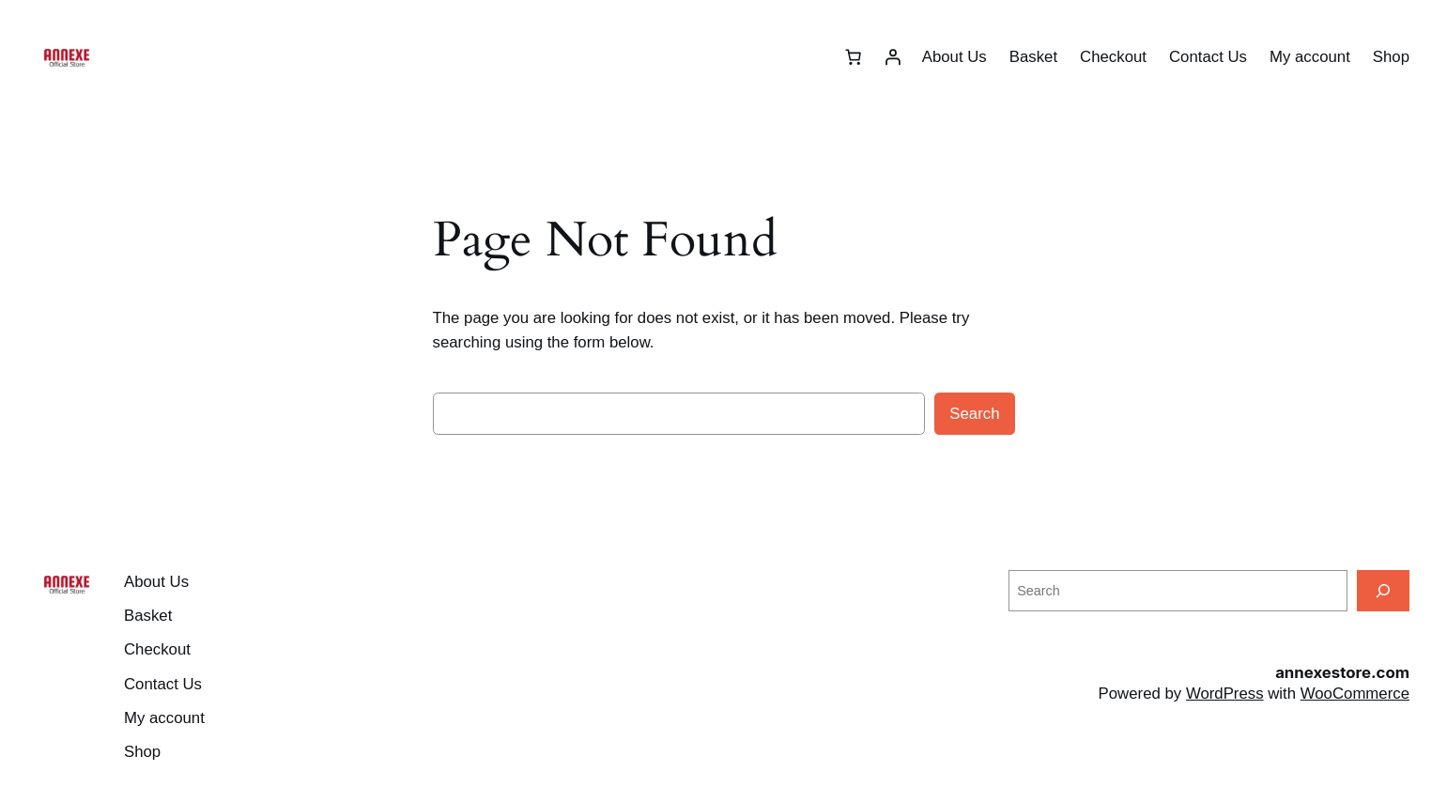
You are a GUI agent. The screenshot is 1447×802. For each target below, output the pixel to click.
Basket (1033, 57)
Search (974, 414)
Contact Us (1208, 57)
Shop (1391, 57)
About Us (954, 57)
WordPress (1225, 693)
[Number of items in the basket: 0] (853, 57)
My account (1310, 57)
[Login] (893, 57)
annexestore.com (1342, 672)
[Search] (1383, 590)
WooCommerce (1355, 693)
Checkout (1113, 57)
